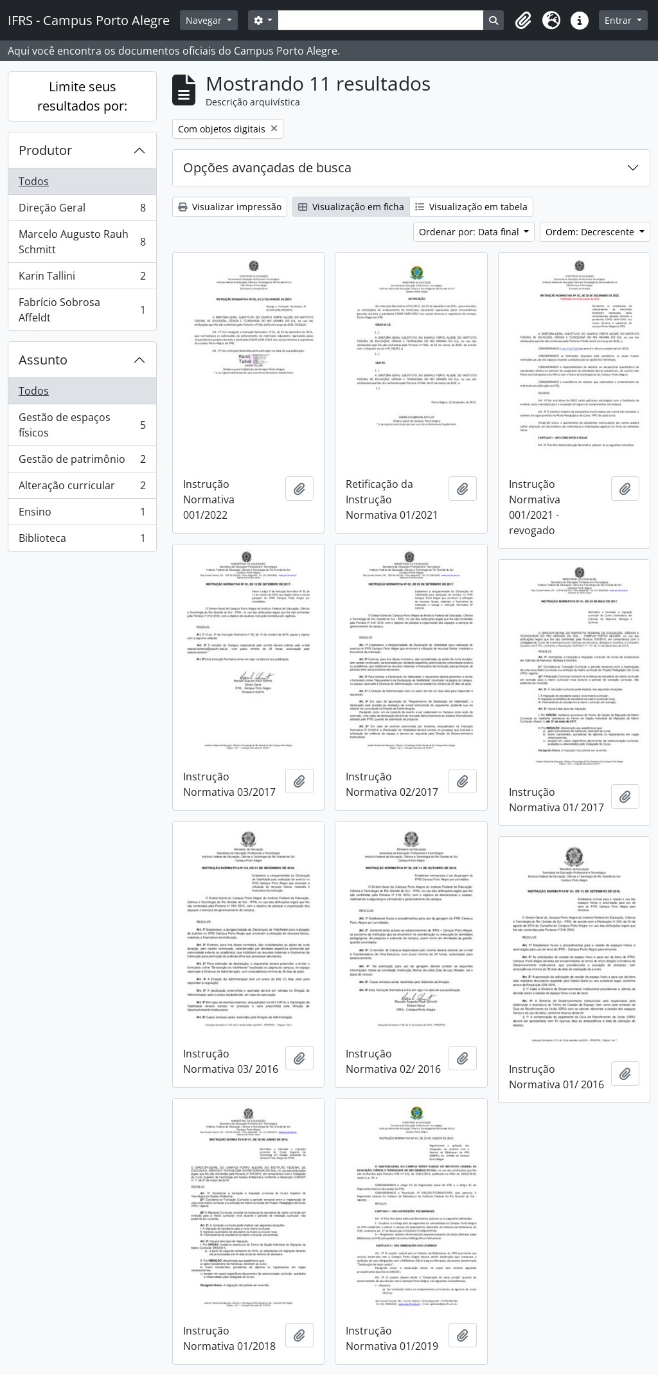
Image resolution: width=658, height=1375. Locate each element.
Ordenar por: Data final (470, 232)
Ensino (82, 514)
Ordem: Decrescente (591, 232)
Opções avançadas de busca (267, 167)
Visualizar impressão (229, 207)
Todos (34, 181)
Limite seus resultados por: (82, 96)
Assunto (43, 359)
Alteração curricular (82, 488)
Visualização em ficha (351, 207)
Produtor (45, 150)
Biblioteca (82, 540)
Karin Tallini (82, 278)
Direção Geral (82, 210)
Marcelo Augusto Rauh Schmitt (82, 241)
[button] (523, 20)
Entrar (619, 20)
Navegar (205, 20)
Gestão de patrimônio (82, 461)
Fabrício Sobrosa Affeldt (82, 310)
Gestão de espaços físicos (82, 425)
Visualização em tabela (471, 207)
